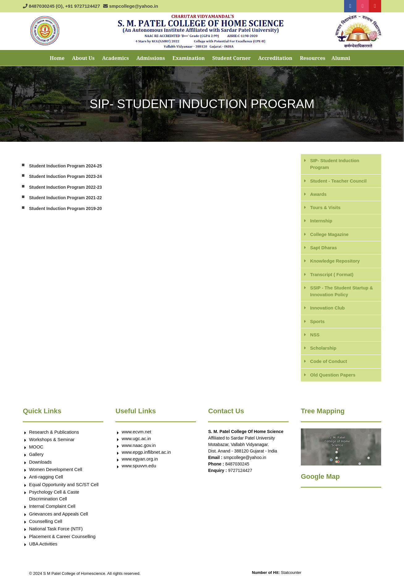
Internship (321, 221)
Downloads (40, 463)
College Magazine (329, 234)
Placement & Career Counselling (62, 538)
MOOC (36, 448)
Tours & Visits (325, 207)
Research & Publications (54, 433)
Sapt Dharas (323, 248)
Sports (317, 322)
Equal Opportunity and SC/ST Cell (64, 486)
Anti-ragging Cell (46, 478)
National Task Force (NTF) (56, 530)
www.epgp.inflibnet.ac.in (146, 453)
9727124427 (240, 471)
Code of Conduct (328, 362)
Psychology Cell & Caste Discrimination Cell (54, 497)
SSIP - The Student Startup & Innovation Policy (342, 292)
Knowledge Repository (335, 261)
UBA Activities (43, 546)
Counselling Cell (45, 523)
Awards (318, 194)
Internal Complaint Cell (52, 508)
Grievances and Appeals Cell (59, 515)
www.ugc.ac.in (136, 439)
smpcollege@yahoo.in (245, 458)
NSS (315, 335)
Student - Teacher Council (338, 180)
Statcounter (291, 575)
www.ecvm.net (137, 433)
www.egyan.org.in (140, 460)
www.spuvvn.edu (139, 466)
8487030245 (237, 465)
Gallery (36, 455)
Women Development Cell (56, 471)
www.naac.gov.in (139, 446)
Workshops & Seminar (52, 440)
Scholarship (323, 349)
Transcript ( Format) (332, 274)
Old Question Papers (333, 375)
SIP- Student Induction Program (335, 164)
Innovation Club (327, 308)
